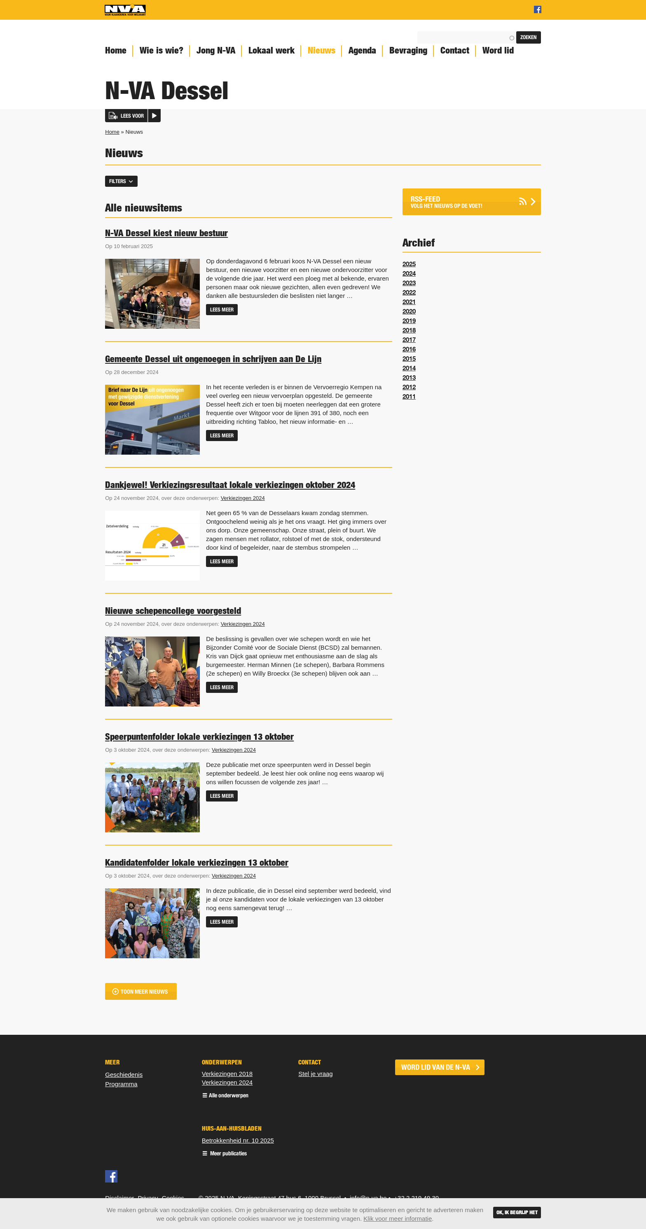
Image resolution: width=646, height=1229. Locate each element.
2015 (409, 358)
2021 (409, 301)
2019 (409, 320)
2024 (409, 273)
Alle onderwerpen (228, 1096)
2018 (409, 330)
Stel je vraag (315, 1073)
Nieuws (321, 50)
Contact (454, 50)
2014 (409, 368)
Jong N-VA (216, 50)
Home (115, 50)
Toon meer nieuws (144, 991)
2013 (409, 377)
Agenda (362, 50)
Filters (117, 181)
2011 (409, 396)
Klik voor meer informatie (397, 1218)
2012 (409, 386)
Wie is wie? (161, 50)
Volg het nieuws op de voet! (461, 202)
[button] (133, 115)
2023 (409, 282)
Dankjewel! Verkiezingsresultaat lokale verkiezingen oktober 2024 (230, 484)
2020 (409, 311)
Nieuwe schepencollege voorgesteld (173, 610)
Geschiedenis (124, 1074)
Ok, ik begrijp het (517, 1212)
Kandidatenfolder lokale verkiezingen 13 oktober (196, 862)
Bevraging (408, 50)
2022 (409, 292)
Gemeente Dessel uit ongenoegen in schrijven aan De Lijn (213, 358)
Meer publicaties (228, 1154)
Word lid (498, 50)
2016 (409, 349)
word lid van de (435, 1067)
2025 (409, 263)
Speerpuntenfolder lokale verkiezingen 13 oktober (199, 736)
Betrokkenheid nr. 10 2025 (238, 1140)
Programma (121, 1083)
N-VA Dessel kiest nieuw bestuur (166, 233)
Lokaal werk (271, 50)
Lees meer (222, 310)
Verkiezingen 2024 (243, 498)
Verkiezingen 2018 (227, 1073)
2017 (409, 339)
